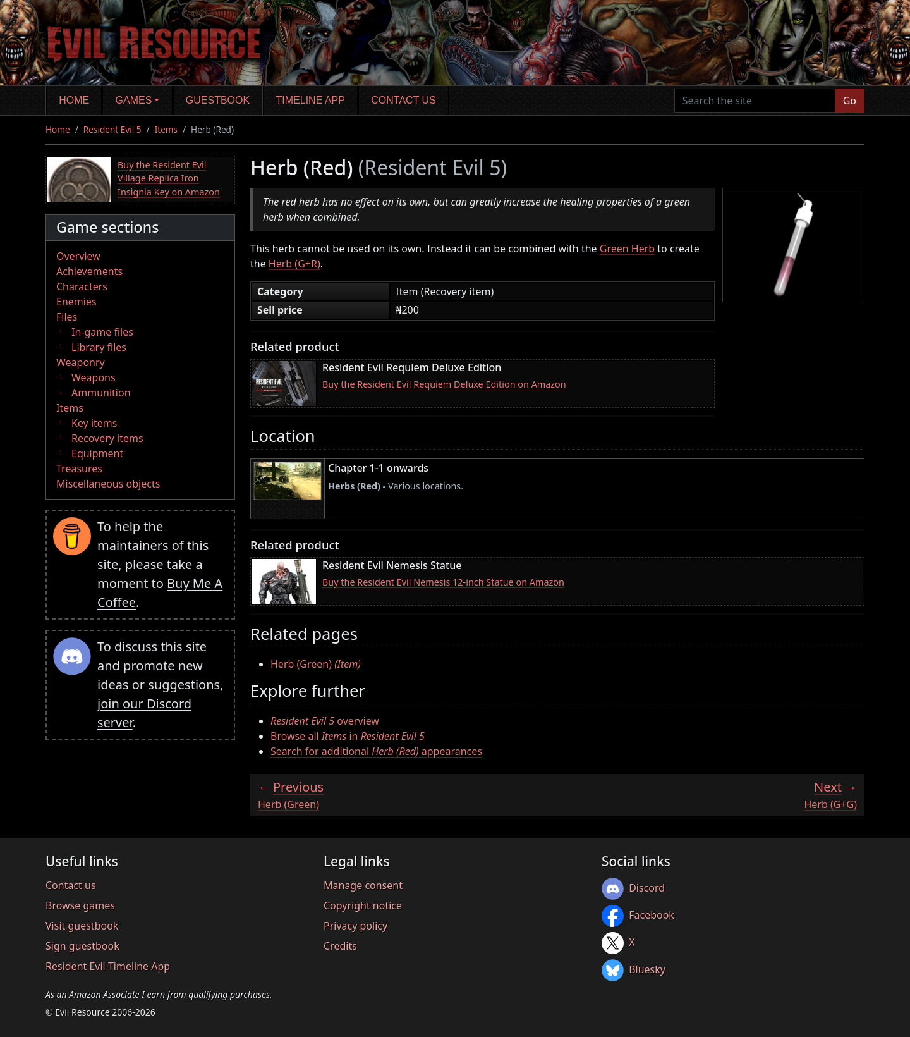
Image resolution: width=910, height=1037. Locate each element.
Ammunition (101, 393)
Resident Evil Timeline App (108, 966)
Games (134, 100)
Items (166, 129)
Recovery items (107, 438)
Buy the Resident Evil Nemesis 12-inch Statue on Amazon (443, 582)
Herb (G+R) (294, 264)
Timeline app (310, 100)
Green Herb (627, 248)
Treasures (79, 469)
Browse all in (347, 736)
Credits (340, 946)
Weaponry (80, 362)
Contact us (403, 100)
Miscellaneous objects (108, 484)
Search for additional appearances (376, 751)
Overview (78, 256)
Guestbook (218, 100)
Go (849, 100)
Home (74, 100)
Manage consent (363, 885)
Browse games (80, 905)
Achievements (89, 271)
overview (324, 721)
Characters (81, 286)
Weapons (93, 377)
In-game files (102, 332)
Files (66, 317)
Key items (94, 423)
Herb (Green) (315, 664)
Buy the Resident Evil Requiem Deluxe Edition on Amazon (444, 384)
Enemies (76, 302)
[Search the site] (754, 101)
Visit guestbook (82, 926)
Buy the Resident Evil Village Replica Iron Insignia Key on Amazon (169, 178)
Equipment (97, 453)
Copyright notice (363, 905)
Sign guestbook (82, 946)
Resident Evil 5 (112, 129)
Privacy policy (355, 926)
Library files (98, 347)
